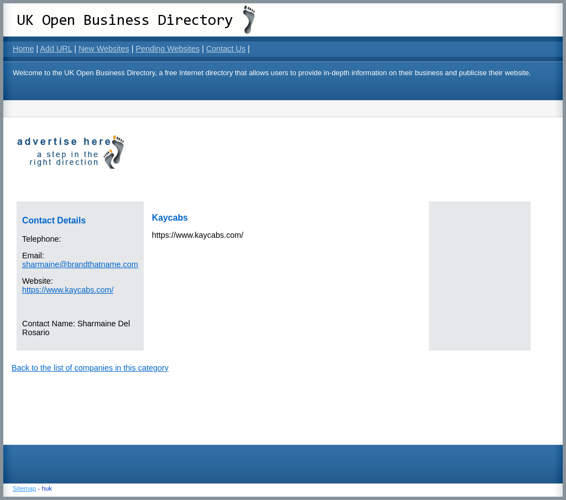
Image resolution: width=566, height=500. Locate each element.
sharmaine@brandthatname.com (80, 264)
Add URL (56, 48)
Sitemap (24, 488)
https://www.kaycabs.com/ (68, 289)
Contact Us (225, 48)
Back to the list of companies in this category (90, 367)
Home (23, 48)
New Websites (103, 48)
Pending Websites (167, 48)
